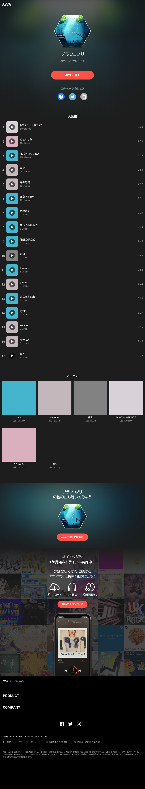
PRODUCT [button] (11, 696)
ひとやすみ (19, 464)
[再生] (12, 127)
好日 (90, 417)
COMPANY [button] (11, 707)
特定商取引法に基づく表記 (87, 742)
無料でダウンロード (72, 604)
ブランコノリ (19, 681)
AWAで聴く (72, 75)
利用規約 (7, 742)
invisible (54, 417)
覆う (55, 464)
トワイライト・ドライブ (126, 417)
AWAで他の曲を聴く (72, 537)
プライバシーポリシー (28, 742)
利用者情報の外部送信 (56, 742)
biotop (19, 417)
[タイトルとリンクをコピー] (83, 96)
